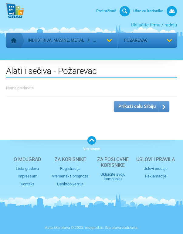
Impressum (27, 176)
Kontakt (27, 184)
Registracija (70, 168)
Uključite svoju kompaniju (112, 176)
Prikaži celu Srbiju (137, 106)
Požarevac (136, 40)
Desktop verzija (70, 184)
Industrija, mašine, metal (56, 40)
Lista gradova (27, 168)
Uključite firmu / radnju (154, 25)
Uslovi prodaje (156, 168)
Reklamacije (155, 176)
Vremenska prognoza (70, 176)
